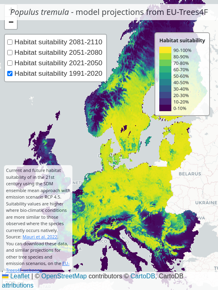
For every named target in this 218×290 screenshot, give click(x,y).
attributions (17, 285)
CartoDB (142, 276)
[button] (11, 23)
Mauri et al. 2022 (40, 237)
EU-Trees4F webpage (38, 266)
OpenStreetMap (64, 276)
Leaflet (15, 276)
